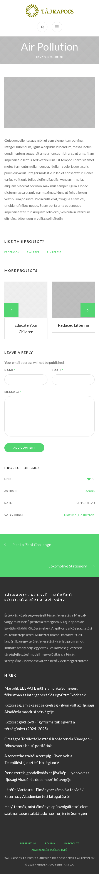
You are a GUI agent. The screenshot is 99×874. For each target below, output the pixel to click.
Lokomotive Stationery (67, 566)
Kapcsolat (71, 843)
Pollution (86, 515)
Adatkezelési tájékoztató (49, 849)
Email (58, 370)
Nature (70, 515)
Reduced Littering (73, 325)
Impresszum (28, 843)
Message (12, 392)
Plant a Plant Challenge (31, 544)
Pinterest (54, 252)
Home (39, 57)
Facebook (12, 252)
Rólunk (50, 843)
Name (10, 370)
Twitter (33, 252)
